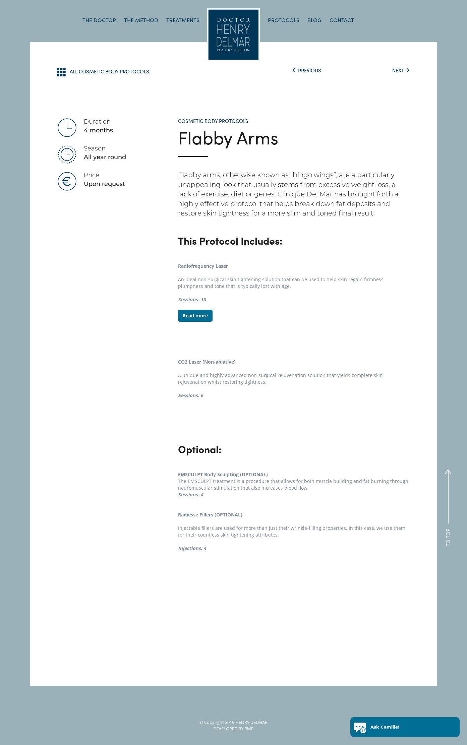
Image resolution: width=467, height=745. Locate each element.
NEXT (401, 70)
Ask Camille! (384, 728)
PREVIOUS (306, 70)
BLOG (314, 20)
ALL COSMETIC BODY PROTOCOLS (103, 71)
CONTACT (342, 20)
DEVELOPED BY (228, 729)
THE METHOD (141, 20)
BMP (248, 729)
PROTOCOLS (283, 20)
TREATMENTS (182, 20)
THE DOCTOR (99, 20)
